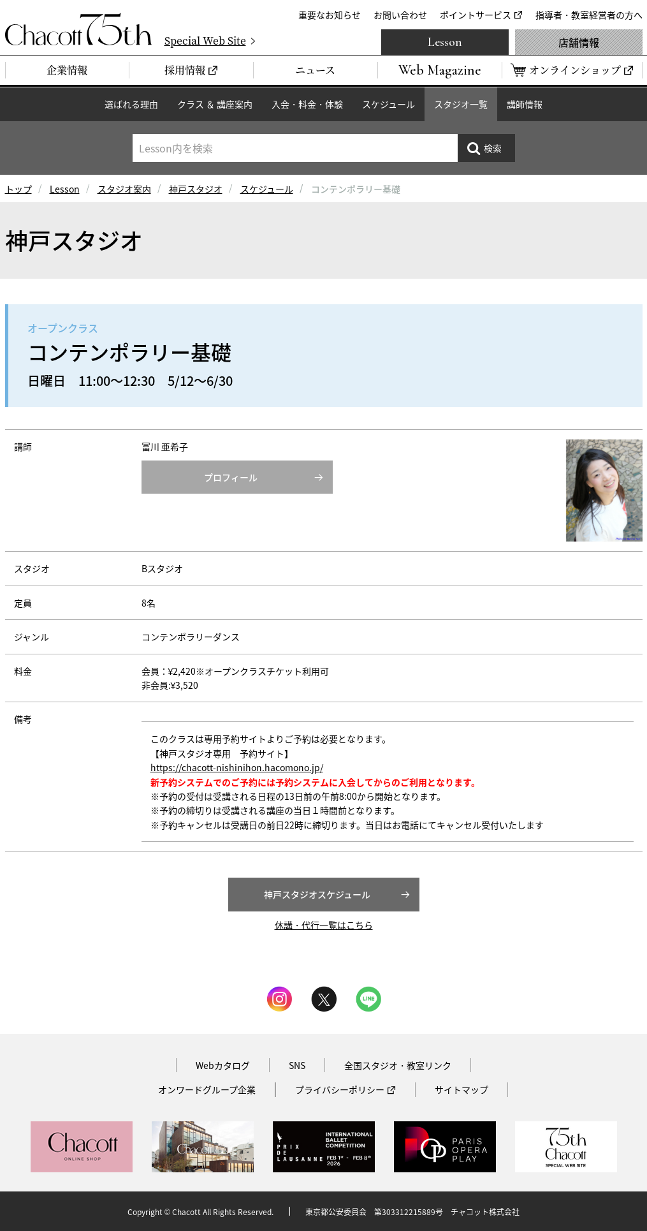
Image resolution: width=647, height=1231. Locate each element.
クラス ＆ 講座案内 (214, 104)
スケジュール (388, 104)
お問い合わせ (400, 14)
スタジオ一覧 (461, 104)
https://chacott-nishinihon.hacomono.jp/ (236, 767)
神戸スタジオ (195, 188)
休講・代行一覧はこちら (324, 924)
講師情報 (524, 104)
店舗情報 (578, 42)
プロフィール (231, 477)
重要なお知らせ (329, 14)
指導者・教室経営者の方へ (589, 14)
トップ (18, 188)
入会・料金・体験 (307, 104)
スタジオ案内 (124, 188)
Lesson (445, 42)
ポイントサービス (475, 14)
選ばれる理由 (131, 104)
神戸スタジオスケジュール (317, 894)
